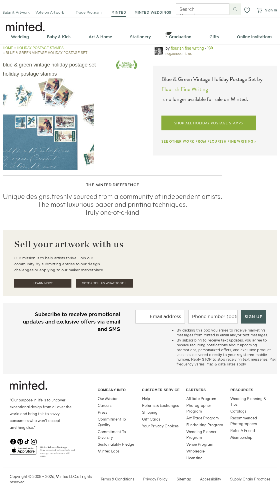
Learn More (43, 283)
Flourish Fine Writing (187, 48)
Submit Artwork (16, 12)
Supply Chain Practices (250, 479)
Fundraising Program (204, 424)
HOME (8, 48)
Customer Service (161, 390)
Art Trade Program (202, 418)
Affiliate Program (201, 398)
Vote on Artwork (49, 12)
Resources (241, 390)
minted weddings (153, 12)
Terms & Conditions (117, 479)
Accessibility (210, 479)
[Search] (194, 9)
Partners (196, 390)
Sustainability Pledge (116, 444)
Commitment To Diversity (112, 434)
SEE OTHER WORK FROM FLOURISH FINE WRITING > (208, 141)
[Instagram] (33, 441)
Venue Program (199, 444)
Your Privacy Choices (160, 426)
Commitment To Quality (112, 421)
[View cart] (259, 10)
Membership (241, 437)
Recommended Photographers (243, 420)
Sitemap (184, 479)
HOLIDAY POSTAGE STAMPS (40, 48)
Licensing (194, 457)
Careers (104, 405)
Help (146, 398)
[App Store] (23, 452)
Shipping (149, 412)
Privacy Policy (155, 479)
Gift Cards (151, 419)
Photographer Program (198, 408)
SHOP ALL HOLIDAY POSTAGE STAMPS (208, 123)
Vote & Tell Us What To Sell (104, 283)
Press (102, 412)
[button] (247, 10)
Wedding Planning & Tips (248, 401)
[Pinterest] (20, 441)
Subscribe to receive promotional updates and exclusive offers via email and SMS (71, 321)
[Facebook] (13, 441)
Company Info (112, 390)
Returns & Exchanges (160, 405)
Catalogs (238, 411)
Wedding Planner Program (201, 434)
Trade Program (88, 12)
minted (118, 12)
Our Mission (108, 398)
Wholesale (195, 451)
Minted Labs (108, 451)
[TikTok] (26, 441)
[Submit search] (235, 9)
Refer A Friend (242, 430)
